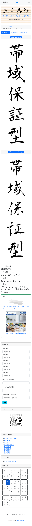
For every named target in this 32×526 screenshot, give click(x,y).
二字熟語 (7, 447)
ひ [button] (22, 487)
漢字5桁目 (5, 372)
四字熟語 (7, 451)
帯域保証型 (5, 32)
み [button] (15, 493)
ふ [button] (25, 487)
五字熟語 (4, 2)
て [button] (18, 482)
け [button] (8, 477)
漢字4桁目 (5, 366)
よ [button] (11, 498)
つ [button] (15, 482)
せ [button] (25, 477)
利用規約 (14, 515)
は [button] (18, 487)
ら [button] (15, 498)
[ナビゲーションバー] (28, 2)
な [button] (25, 482)
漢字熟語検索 (9, 445)
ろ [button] (4, 503)
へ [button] (4, 493)
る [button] (22, 498)
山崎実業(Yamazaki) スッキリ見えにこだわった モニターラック (15, 304)
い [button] (8, 471)
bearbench (20, 520)
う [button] (11, 471)
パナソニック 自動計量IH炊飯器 (16, 333)
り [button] (18, 498)
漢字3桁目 (5, 360)
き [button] (25, 471)
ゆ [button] (8, 498)
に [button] (4, 487)
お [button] (18, 471)
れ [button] (25, 498)
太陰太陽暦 (23, 32)
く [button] (4, 477)
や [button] (4, 498)
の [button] (15, 487)
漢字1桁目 (5, 348)
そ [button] (4, 482)
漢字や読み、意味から (9, 394)
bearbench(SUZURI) (11, 461)
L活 (6, 443)
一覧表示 (9, 26)
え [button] (15, 471)
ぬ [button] (8, 487)
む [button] (18, 493)
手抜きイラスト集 (10, 439)
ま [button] (11, 493)
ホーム (3, 26)
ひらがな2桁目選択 (8, 387)
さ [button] (15, 477)
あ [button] (4, 471)
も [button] (25, 493)
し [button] (18, 477)
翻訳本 (7, 441)
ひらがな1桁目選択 (8, 380)
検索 (5, 402)
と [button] (22, 482)
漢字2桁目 (5, 354)
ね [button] (11, 487)
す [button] (22, 477)
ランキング (22, 515)
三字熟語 (7, 449)
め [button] (22, 493)
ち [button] (11, 482)
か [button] (22, 471)
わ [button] (8, 503)
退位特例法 (14, 32)
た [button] (8, 482)
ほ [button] (8, 493)
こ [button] (11, 477)
